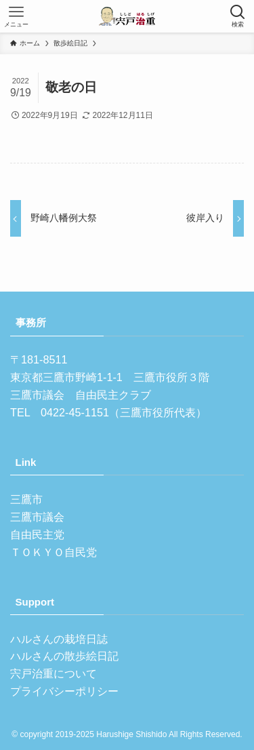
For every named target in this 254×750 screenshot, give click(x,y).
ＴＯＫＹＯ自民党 (53, 552)
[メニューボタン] (16, 16)
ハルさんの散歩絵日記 (64, 656)
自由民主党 (37, 534)
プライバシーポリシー (64, 691)
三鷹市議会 (37, 517)
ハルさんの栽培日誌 (59, 639)
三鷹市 (26, 499)
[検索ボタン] (237, 16)
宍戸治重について (53, 673)
